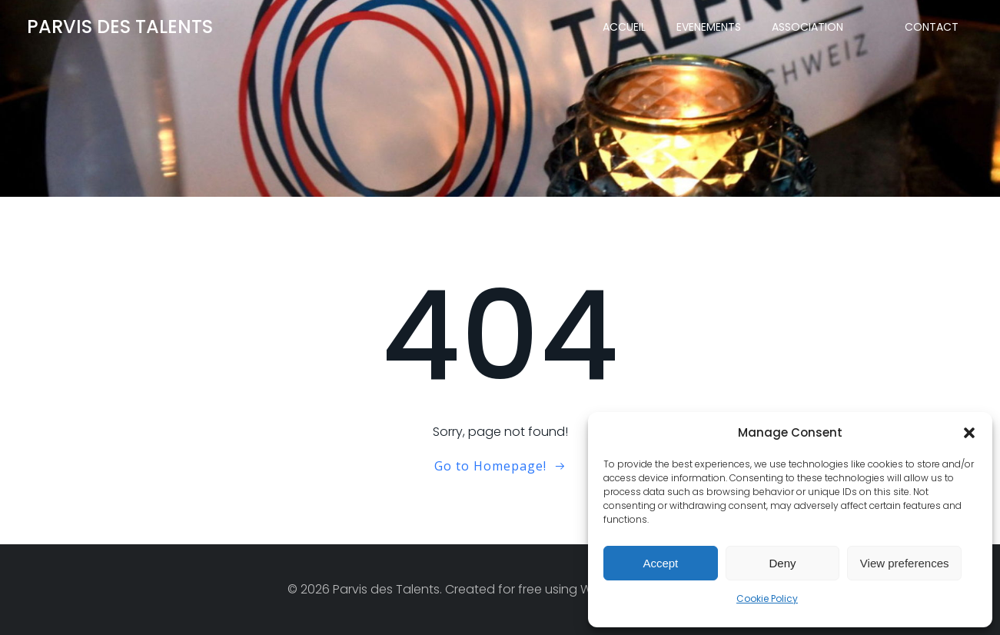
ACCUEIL (624, 27)
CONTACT (931, 27)
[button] (969, 433)
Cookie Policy (767, 598)
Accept (660, 563)
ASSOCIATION (807, 27)
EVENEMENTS (708, 27)
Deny (782, 563)
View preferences (904, 563)
